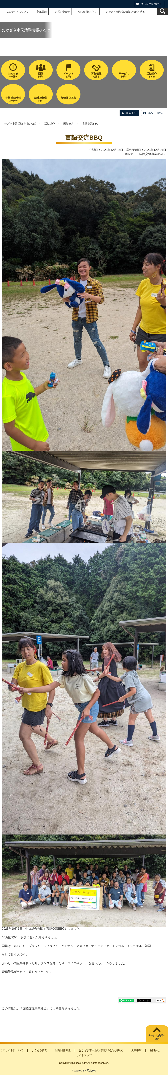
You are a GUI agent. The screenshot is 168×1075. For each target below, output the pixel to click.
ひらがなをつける (151, 3)
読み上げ (131, 113)
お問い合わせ (62, 11)
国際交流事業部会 (151, 154)
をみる (151, 75)
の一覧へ (13, 75)
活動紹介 (49, 123)
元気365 (91, 1070)
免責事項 (136, 1050)
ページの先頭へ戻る (157, 1037)
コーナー (13, 99)
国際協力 (68, 123)
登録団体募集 (63, 1050)
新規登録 (42, 11)
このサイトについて (17, 11)
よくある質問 (39, 1050)
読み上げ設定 (155, 113)
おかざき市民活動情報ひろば (19, 123)
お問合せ (155, 1050)
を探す (40, 75)
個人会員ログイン (88, 11)
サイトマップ (84, 1055)
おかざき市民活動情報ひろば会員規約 (101, 1050)
